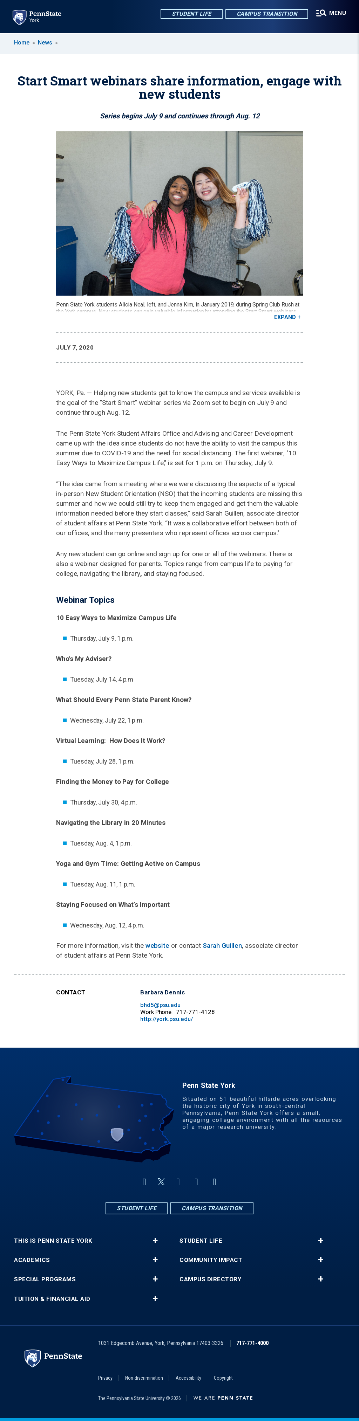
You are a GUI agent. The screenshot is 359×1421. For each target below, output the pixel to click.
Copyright (223, 1378)
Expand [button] (285, 317)
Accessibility (188, 1378)
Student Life (191, 14)
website (157, 945)
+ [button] (155, 1240)
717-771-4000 (252, 1343)
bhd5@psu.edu (160, 1004)
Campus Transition (267, 14)
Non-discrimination (144, 1378)
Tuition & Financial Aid (52, 1299)
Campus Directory (210, 1279)
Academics (32, 1260)
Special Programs (45, 1279)
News (45, 42)
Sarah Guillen (222, 945)
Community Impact (211, 1260)
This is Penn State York (53, 1240)
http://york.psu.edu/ (166, 1018)
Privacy (105, 1378)
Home (21, 42)
